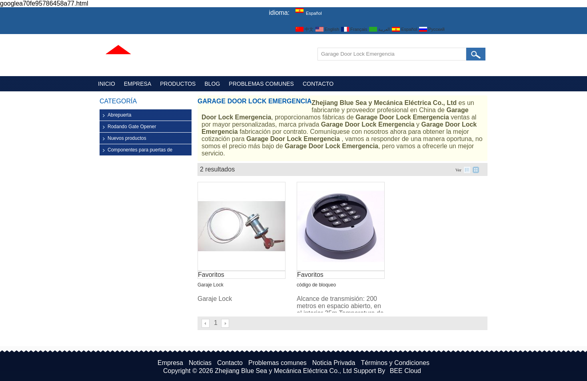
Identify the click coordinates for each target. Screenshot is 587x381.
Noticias (200, 362)
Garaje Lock (211, 285)
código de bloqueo (316, 285)
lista (467, 170)
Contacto (318, 84)
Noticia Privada (333, 362)
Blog (212, 84)
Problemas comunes (261, 84)
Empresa (137, 84)
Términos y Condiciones (395, 362)
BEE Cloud (405, 370)
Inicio (106, 84)
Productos (178, 84)
